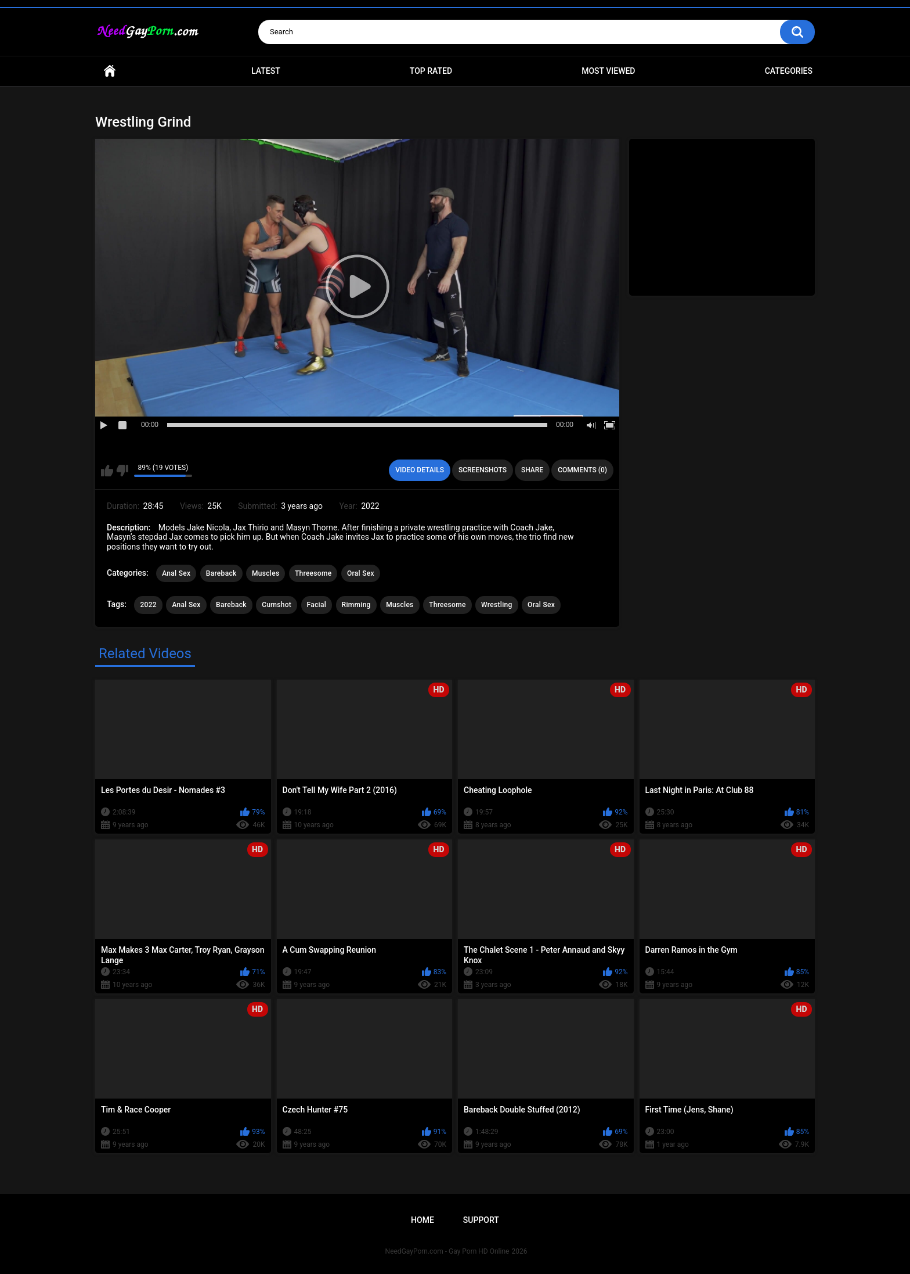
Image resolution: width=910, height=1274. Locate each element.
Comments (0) (582, 470)
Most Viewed (608, 71)
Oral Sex (360, 573)
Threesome (313, 573)
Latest (265, 71)
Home (109, 71)
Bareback (221, 573)
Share (532, 470)
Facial (317, 605)
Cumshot (276, 605)
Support (481, 1220)
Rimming (356, 605)
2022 (148, 605)
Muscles (265, 573)
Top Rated (431, 71)
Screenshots (482, 470)
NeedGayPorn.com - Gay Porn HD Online (447, 1251)
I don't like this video (122, 470)
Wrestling (496, 605)
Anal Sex (176, 573)
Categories (789, 71)
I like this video (107, 470)
